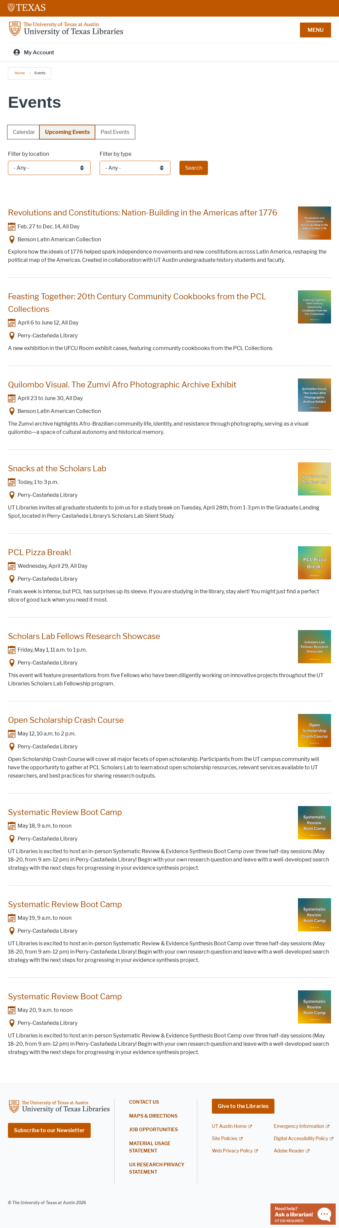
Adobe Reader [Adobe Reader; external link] (289, 1151)
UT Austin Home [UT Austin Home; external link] (229, 1126)
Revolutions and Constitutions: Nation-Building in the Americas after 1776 (142, 212)
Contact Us (144, 1102)
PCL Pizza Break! (39, 552)
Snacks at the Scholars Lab (57, 468)
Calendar (24, 132)
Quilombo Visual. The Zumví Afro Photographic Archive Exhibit (122, 384)
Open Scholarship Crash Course (66, 720)
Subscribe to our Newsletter (49, 1130)
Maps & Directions (153, 1116)
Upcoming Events (67, 132)
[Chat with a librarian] (303, 1213)
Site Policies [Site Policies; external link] (224, 1138)
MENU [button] (315, 30)
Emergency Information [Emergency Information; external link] (299, 1126)
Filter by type (115, 154)
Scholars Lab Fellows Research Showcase (84, 636)
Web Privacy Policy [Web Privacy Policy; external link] (232, 1151)
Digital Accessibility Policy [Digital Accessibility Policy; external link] (301, 1138)
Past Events (115, 132)
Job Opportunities (153, 1130)
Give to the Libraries (243, 1106)
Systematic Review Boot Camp (65, 812)
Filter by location (28, 154)
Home (20, 73)
